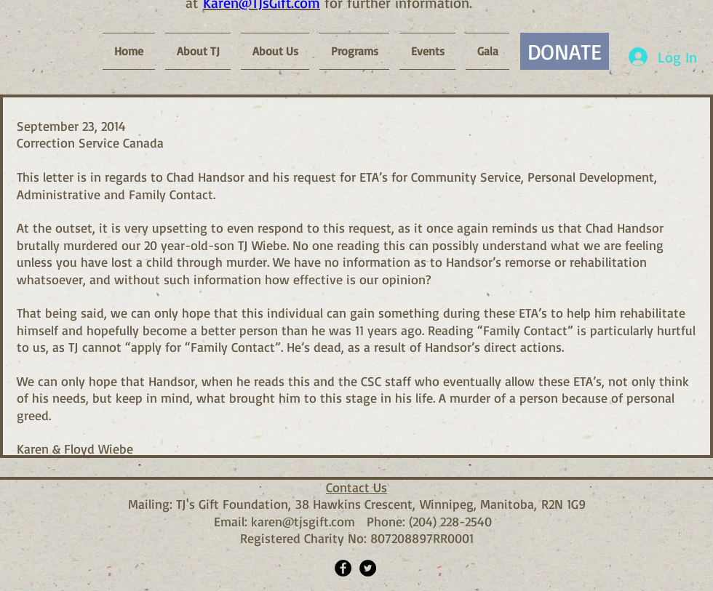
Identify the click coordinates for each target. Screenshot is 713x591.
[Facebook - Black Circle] (343, 568)
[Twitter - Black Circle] (367, 568)
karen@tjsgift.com (303, 521)
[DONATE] (564, 51)
